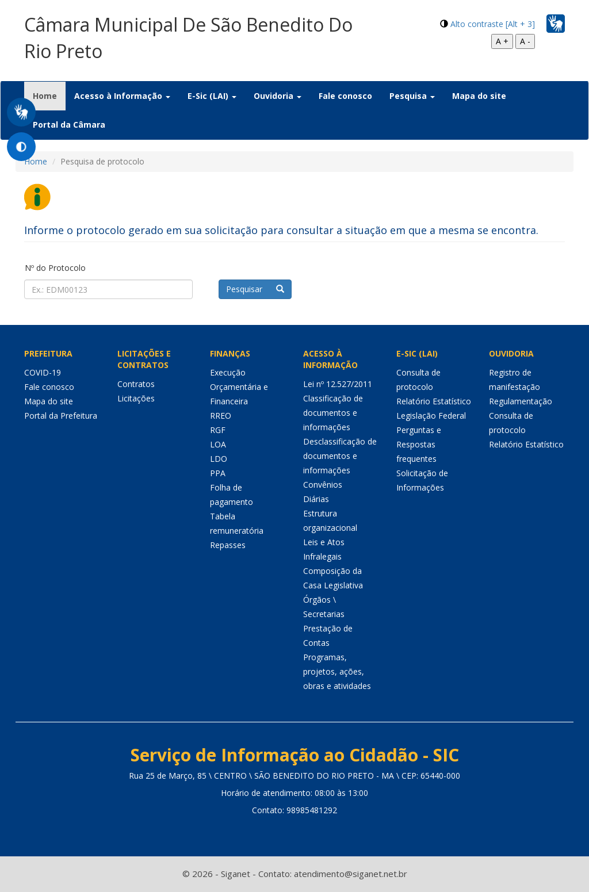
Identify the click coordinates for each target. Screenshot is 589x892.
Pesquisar (255, 289)
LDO (218, 458)
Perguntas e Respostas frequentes (418, 444)
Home (49, 95)
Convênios (322, 484)
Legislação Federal (431, 415)
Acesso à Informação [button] (122, 95)
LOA (218, 444)
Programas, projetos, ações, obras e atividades (337, 671)
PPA (217, 473)
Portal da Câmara (69, 124)
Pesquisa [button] (412, 95)
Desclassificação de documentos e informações (340, 456)
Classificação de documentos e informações (333, 412)
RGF (217, 429)
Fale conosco (345, 95)
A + (502, 41)
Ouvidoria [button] (277, 95)
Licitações (136, 398)
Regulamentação (520, 401)
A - (525, 41)
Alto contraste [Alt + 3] (492, 23)
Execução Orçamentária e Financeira (239, 387)
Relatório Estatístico (433, 401)
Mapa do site (479, 95)
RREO (220, 415)
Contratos (136, 383)
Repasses (228, 544)
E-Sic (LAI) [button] (212, 95)
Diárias (316, 498)
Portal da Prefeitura (60, 415)
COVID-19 (42, 372)
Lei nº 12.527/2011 (337, 383)
